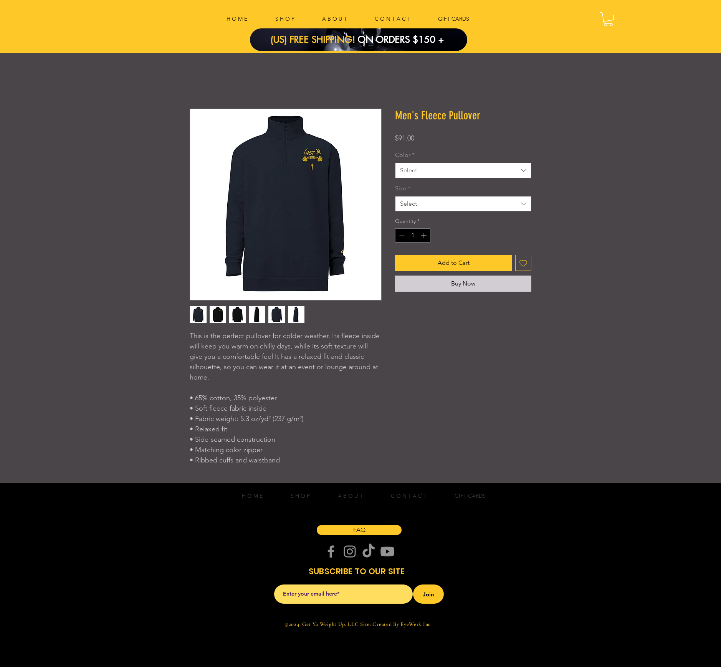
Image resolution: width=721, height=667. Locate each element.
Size (402, 188)
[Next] (448, 39)
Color (405, 154)
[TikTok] (368, 551)
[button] (608, 19)
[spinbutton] (413, 235)
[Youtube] (387, 551)
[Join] (428, 594)
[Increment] (424, 235)
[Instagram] (350, 551)
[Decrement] (401, 235)
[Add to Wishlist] (523, 263)
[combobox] (463, 170)
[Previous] (268, 39)
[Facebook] (331, 551)
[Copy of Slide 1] (354, 34)
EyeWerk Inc (415, 624)
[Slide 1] (363, 34)
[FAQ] (359, 530)
